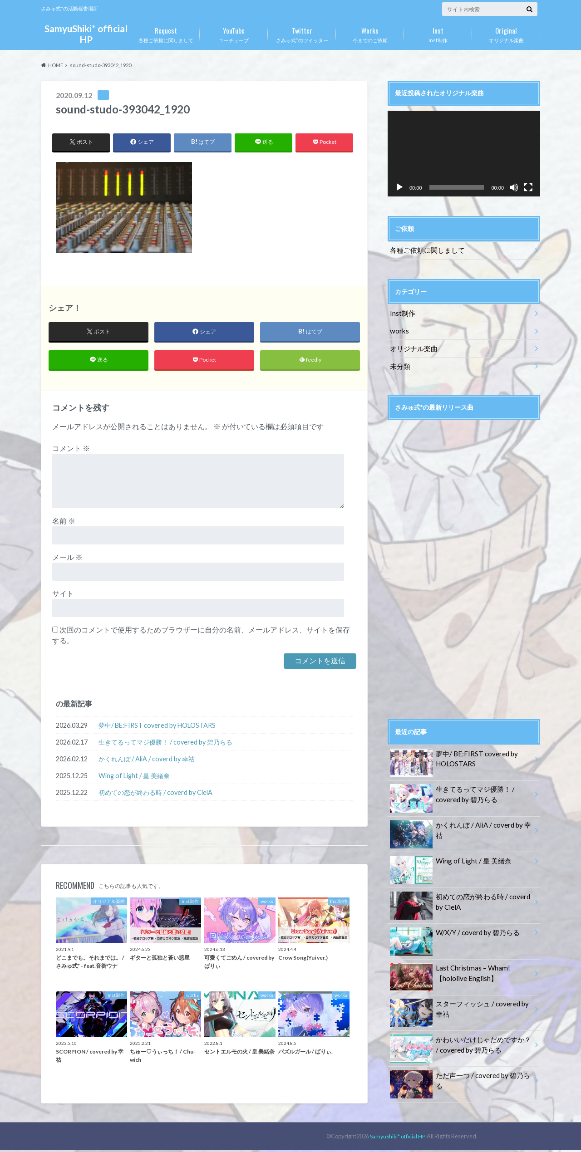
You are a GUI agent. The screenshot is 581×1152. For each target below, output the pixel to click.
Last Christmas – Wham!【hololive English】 (447, 968)
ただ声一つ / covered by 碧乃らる (460, 1069)
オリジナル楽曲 (506, 33)
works (398, 328)
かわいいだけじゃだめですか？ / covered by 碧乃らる (458, 1039)
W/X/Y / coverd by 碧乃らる (452, 927)
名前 (63, 523)
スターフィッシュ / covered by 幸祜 (460, 1003)
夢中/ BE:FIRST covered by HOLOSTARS (157, 727)
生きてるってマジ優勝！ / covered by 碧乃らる (165, 744)
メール (67, 559)
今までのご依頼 (370, 33)
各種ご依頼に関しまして (166, 33)
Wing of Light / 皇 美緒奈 (134, 778)
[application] (464, 153)
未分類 (399, 362)
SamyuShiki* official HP (86, 34)
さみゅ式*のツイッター (302, 33)
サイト (63, 596)
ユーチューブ (234, 33)
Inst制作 (438, 33)
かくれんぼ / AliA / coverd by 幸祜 (146, 761)
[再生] (399, 187)
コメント (71, 450)
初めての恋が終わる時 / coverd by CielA (155, 795)
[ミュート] (513, 187)
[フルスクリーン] (528, 187)
